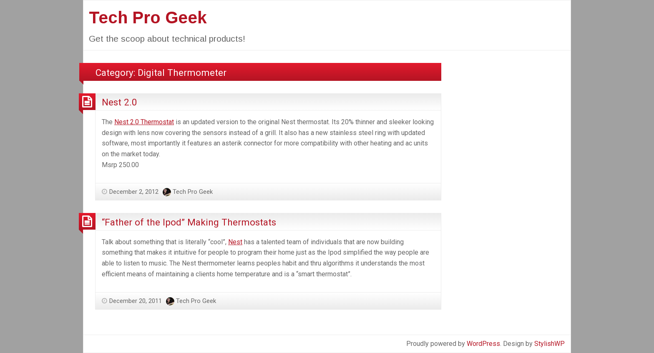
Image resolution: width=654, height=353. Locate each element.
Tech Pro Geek (148, 17)
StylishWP (549, 344)
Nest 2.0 (119, 102)
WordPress (483, 344)
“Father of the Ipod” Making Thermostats (189, 222)
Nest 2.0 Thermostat (144, 122)
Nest (235, 242)
